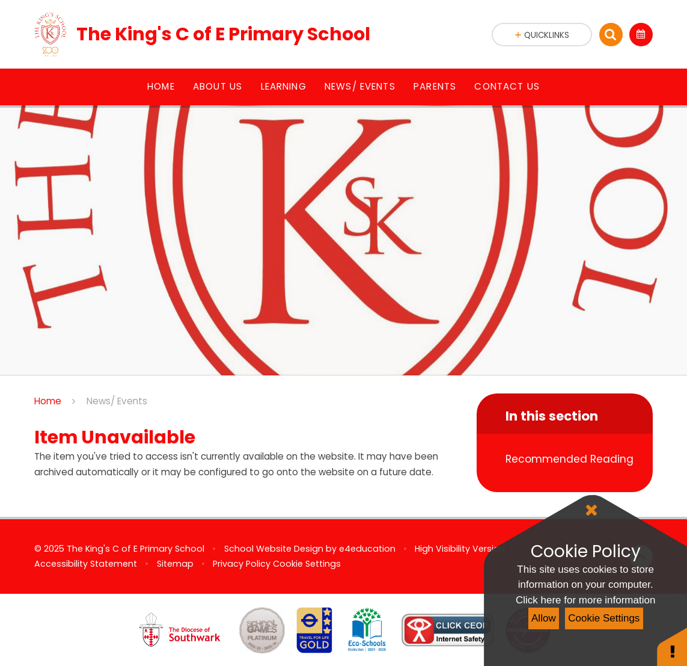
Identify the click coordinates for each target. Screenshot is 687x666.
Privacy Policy (241, 564)
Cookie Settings (604, 618)
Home (47, 401)
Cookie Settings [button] (307, 564)
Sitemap (175, 564)
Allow (543, 618)
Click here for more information (585, 600)
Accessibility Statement (85, 564)
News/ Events (117, 401)
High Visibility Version (460, 549)
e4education (367, 549)
